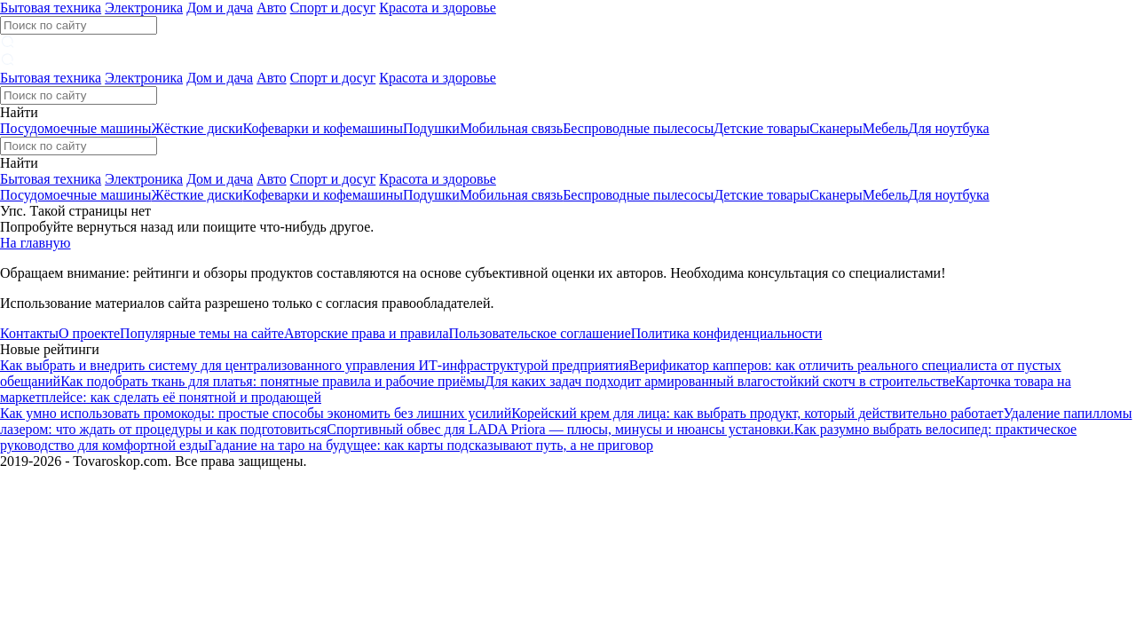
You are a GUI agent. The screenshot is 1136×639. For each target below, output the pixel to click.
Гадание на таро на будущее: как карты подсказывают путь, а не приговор (430, 445)
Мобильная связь (511, 128)
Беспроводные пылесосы (638, 128)
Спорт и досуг (333, 7)
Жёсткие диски (196, 128)
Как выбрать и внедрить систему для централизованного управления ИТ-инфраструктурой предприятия (314, 365)
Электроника (144, 7)
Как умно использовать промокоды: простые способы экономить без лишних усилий (255, 413)
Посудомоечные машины (75, 128)
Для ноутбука (948, 128)
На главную (35, 242)
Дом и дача (219, 7)
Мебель (885, 128)
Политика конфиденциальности (727, 333)
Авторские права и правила (366, 333)
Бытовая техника (50, 7)
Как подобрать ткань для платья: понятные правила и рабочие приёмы (272, 381)
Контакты (29, 333)
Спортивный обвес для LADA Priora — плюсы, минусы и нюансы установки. (560, 429)
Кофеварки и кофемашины (323, 128)
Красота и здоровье (437, 7)
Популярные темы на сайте (202, 333)
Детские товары (761, 128)
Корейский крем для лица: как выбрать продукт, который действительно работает (757, 413)
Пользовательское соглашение (540, 333)
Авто (271, 7)
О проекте (89, 333)
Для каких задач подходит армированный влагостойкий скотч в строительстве (720, 381)
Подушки (431, 128)
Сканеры (836, 128)
